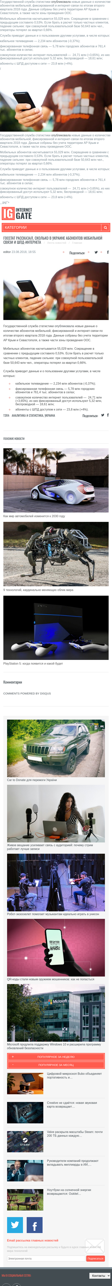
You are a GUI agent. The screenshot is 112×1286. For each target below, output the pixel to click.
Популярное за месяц (56, 1064)
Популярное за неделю (56, 1056)
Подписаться (95, 1258)
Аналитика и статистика (27, 415)
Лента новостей (57, 242)
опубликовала (61, 1)
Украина (50, 415)
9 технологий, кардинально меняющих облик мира (38, 590)
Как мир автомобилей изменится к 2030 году (34, 516)
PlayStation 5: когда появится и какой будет (33, 663)
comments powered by (27, 693)
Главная (77, 242)
